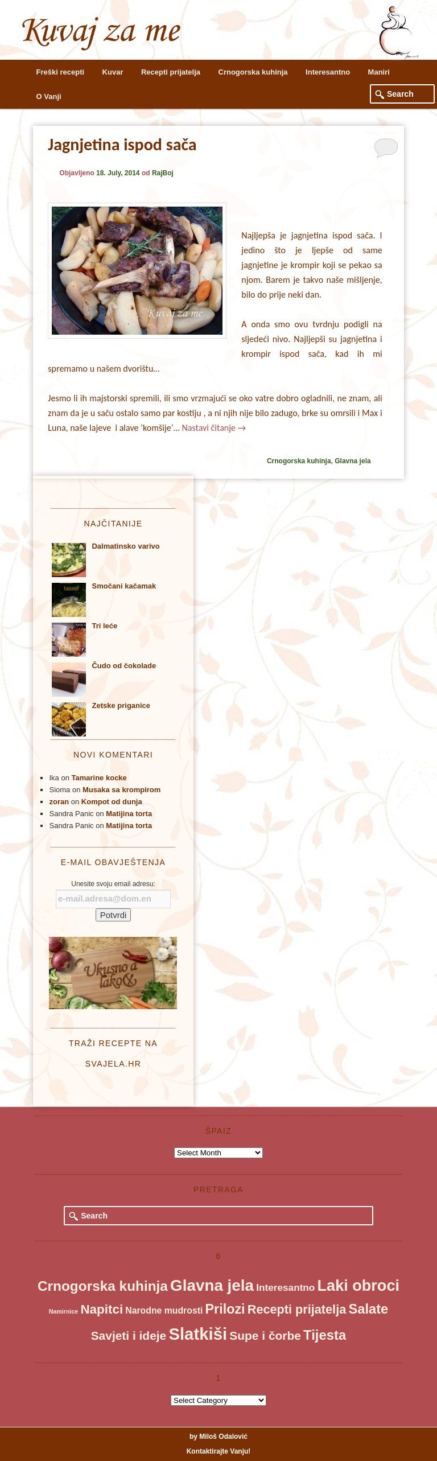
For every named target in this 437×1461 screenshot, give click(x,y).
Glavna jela (352, 461)
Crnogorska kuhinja (253, 72)
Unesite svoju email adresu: (113, 884)
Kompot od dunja (111, 801)
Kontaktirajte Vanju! (219, 1451)
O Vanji (48, 96)
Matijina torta (129, 813)
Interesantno (328, 72)
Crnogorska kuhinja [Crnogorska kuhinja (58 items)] (103, 1286)
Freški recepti (60, 72)
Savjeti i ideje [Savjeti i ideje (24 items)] (129, 1335)
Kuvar (112, 72)
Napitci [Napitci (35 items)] (101, 1309)
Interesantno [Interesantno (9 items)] (285, 1287)
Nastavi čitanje (214, 427)
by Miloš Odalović (218, 1437)
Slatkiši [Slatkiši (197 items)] (197, 1333)
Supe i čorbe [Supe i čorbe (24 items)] (265, 1335)
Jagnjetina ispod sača (122, 144)
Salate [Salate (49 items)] (368, 1309)
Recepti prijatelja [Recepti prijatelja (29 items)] (297, 1309)
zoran (59, 801)
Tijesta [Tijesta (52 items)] (324, 1335)
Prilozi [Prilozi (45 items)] (225, 1309)
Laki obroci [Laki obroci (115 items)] (358, 1285)
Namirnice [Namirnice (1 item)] (64, 1311)
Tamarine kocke (99, 777)
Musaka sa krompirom (121, 789)
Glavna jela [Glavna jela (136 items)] (212, 1285)
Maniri (379, 72)
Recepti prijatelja (170, 72)
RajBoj (163, 173)
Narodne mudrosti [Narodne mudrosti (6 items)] (164, 1310)
